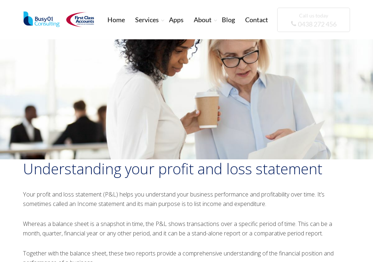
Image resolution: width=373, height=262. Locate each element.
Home (116, 20)
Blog (228, 20)
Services (147, 20)
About (203, 20)
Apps (176, 20)
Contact (256, 20)
